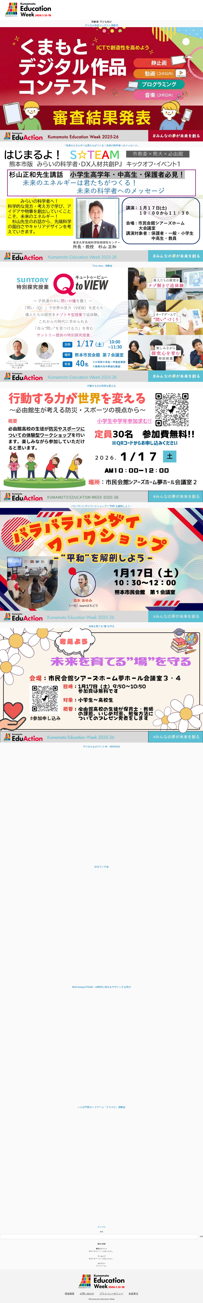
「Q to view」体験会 (101, 265)
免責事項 (133, 1293)
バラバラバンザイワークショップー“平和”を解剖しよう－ (101, 506)
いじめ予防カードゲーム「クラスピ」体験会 (101, 1107)
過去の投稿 (101, 1227)
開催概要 (69, 1293)
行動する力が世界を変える (101, 386)
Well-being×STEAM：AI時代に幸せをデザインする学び (101, 987)
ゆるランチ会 (101, 866)
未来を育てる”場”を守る (101, 626)
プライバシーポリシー (111, 1293)
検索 (101, 1232)
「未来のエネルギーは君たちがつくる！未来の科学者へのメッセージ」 (101, 145)
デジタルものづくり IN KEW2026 (101, 746)
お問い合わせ (87, 1293)
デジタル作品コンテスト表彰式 (101, 25)
